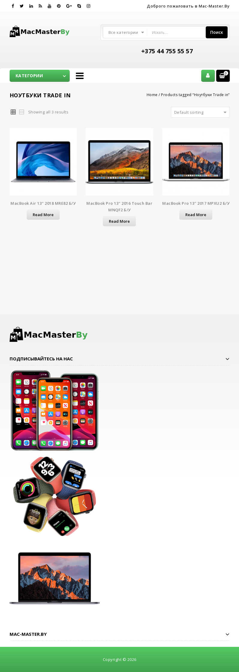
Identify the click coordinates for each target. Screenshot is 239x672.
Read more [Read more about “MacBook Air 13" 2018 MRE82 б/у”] (43, 214)
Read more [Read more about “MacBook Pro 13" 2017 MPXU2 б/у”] (195, 214)
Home (152, 94)
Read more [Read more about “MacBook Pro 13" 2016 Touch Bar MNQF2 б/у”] (119, 221)
